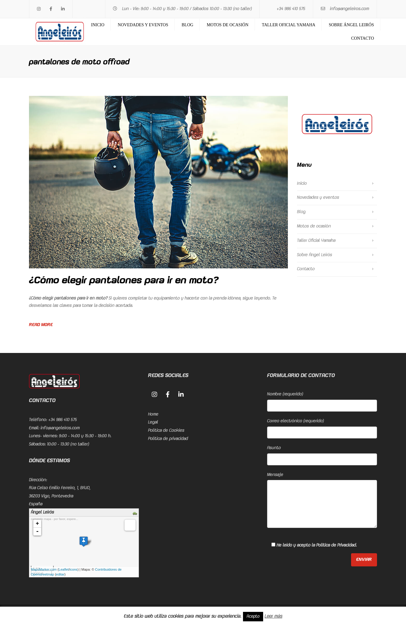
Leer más (273, 616)
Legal (153, 422)
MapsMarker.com (43, 569)
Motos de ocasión (227, 25)
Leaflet (64, 569)
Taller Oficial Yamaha (288, 25)
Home (153, 414)
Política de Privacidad (336, 545)
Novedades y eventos (143, 25)
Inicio (97, 25)
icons (74, 569)
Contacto (362, 38)
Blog (187, 25)
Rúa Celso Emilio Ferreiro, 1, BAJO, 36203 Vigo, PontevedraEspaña (60, 496)
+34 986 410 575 (291, 9)
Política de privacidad (168, 439)
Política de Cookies (166, 430)
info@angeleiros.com (349, 9)
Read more (41, 325)
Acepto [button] (253, 616)
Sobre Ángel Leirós (351, 25)
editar (60, 574)
